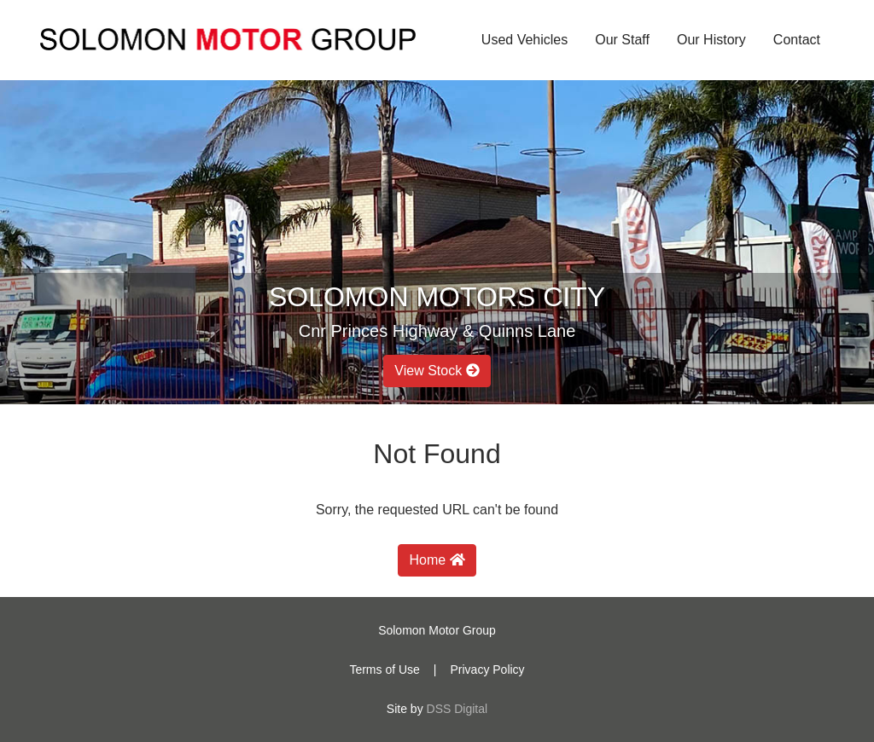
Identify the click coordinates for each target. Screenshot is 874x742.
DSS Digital (457, 709)
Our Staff (622, 39)
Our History (711, 39)
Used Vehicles (524, 39)
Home (436, 560)
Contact (796, 39)
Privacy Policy (487, 669)
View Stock (436, 370)
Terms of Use (384, 669)
